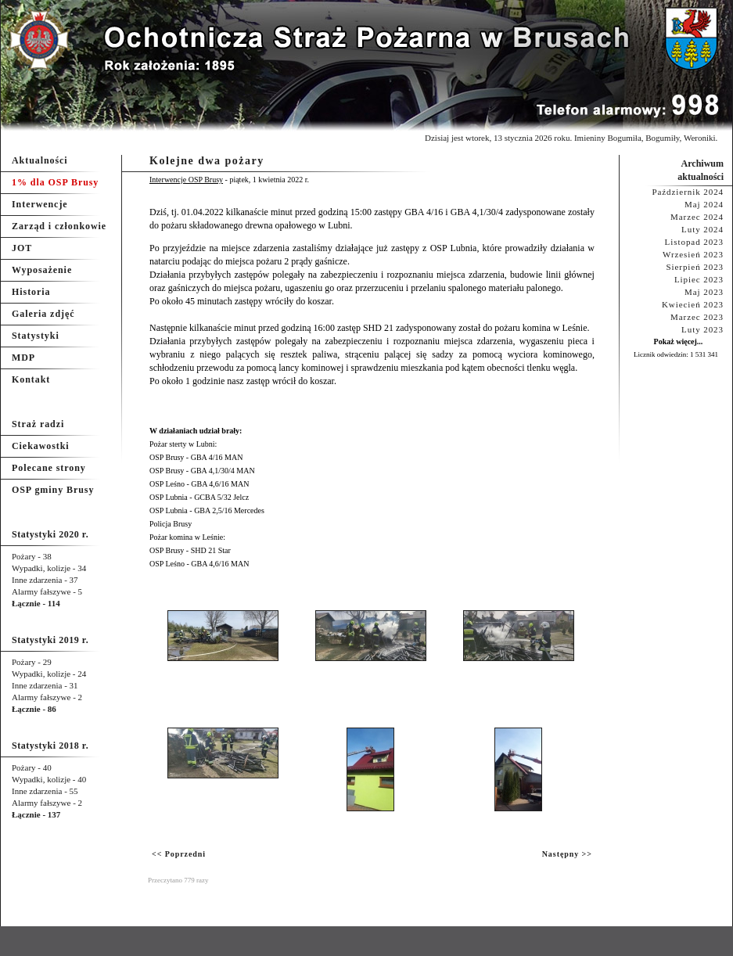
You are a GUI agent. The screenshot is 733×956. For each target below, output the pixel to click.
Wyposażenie (42, 269)
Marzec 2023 (697, 317)
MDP (23, 357)
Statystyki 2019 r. (50, 639)
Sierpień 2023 (695, 266)
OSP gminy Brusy (53, 489)
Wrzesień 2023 (693, 254)
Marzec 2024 (697, 216)
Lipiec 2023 (699, 279)
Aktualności (40, 160)
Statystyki (35, 335)
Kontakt (31, 379)
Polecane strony (49, 467)
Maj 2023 (704, 292)
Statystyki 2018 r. (50, 745)
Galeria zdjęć (43, 313)
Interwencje (40, 204)
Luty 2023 (702, 329)
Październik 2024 (688, 191)
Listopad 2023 (694, 241)
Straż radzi (38, 424)
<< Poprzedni (179, 854)
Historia (31, 291)
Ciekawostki (41, 445)
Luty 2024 (702, 229)
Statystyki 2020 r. (50, 534)
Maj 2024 (704, 204)
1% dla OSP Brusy (55, 182)
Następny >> (567, 854)
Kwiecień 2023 (693, 304)
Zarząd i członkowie (59, 226)
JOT (22, 248)
